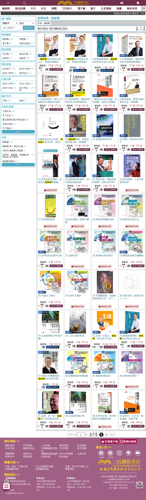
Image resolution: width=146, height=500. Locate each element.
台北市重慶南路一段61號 (78, 481)
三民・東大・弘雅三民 (16, 466)
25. (46, 295)
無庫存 (122, 69)
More (18, 131)
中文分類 (9, 448)
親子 (93, 8)
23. (103, 255)
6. (77, 102)
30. (74, 335)
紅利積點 (81, 445)
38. (74, 416)
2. (77, 62)
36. (129, 376)
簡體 (54, 8)
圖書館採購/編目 (49, 453)
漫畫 (119, 8)
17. (46, 219)
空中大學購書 (66, 453)
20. (129, 219)
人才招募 (45, 445)
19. (103, 219)
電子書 (81, 8)
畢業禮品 (69, 469)
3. (105, 62)
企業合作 (81, 453)
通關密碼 (9, 453)
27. (104, 298)
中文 (33, 8)
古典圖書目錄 (42, 469)
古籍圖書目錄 (12, 469)
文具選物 (106, 8)
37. (50, 419)
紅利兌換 (45, 456)
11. (102, 139)
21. (50, 255)
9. (50, 142)
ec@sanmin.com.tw (14, 493)
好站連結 (63, 456)
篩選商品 (28, 28)
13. (50, 182)
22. (71, 255)
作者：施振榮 (44, 23)
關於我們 (9, 445)
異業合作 (9, 456)
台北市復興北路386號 (15, 481)
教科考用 (132, 8)
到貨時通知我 (50, 150)
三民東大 (67, 8)
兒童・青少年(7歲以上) (77, 466)
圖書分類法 (29, 448)
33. (50, 379)
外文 (43, 8)
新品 (20, 8)
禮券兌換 (63, 445)
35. (102, 376)
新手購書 (81, 448)
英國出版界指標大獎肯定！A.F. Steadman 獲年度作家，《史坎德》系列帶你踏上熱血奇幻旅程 (134, 13)
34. (76, 376)
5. (50, 102)
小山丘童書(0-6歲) (44, 466)
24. (131, 255)
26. (73, 295)
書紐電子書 (70, 36)
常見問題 (63, 448)
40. (131, 419)
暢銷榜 (6, 8)
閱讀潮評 (27, 456)
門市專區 (27, 445)
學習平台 (27, 453)
